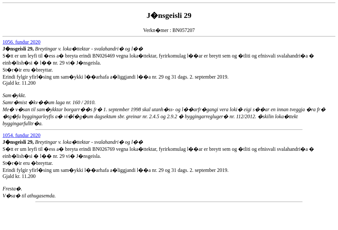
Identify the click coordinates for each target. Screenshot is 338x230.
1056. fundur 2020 (22, 42)
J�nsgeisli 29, (19, 48)
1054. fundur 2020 (22, 135)
